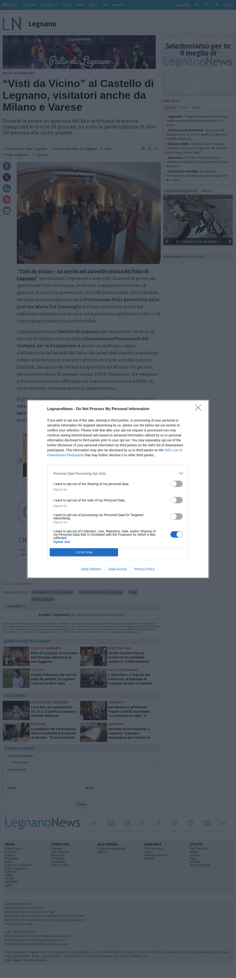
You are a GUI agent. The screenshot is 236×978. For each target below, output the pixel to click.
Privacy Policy (144, 569)
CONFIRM (84, 552)
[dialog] (118, 489)
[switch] (176, 484)
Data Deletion (91, 569)
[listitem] (118, 473)
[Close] (199, 409)
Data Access (118, 569)
